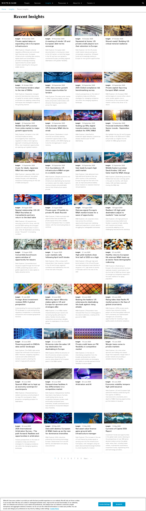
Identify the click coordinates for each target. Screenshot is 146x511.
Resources (62, 3)
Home (4, 9)
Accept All (119, 506)
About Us (76, 3)
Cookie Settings (104, 506)
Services (37, 3)
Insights (48, 3)
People (26, 3)
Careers (90, 3)
